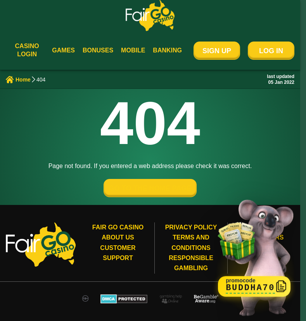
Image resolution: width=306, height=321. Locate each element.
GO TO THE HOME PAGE (150, 188)
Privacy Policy (191, 227)
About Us (118, 237)
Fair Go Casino (117, 227)
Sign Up (216, 51)
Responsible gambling (191, 263)
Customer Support (117, 253)
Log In (271, 51)
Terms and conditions (190, 242)
